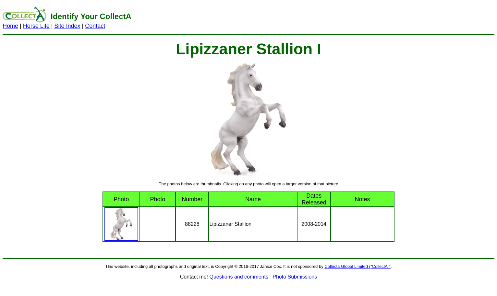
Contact (95, 26)
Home (10, 26)
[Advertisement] (331, 17)
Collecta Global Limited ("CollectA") (357, 266)
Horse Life (36, 26)
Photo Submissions (295, 277)
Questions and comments (238, 277)
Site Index (67, 26)
